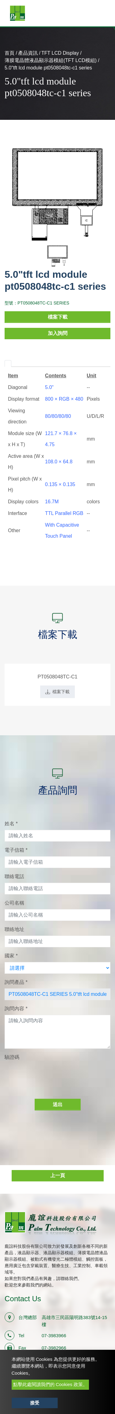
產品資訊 (28, 53)
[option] (57, 194)
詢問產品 (16, 982)
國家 (11, 955)
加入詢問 (57, 333)
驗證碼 (12, 1057)
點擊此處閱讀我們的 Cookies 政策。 (50, 1384)
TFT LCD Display (60, 53)
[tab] (8, 363)
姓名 (11, 823)
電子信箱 (16, 850)
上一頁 (57, 1175)
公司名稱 (14, 902)
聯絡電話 (14, 876)
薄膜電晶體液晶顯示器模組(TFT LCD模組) (51, 60)
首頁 (9, 53)
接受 (34, 1402)
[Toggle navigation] (101, 13)
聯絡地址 (14, 929)
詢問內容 (16, 1008)
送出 (58, 1104)
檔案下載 (57, 317)
